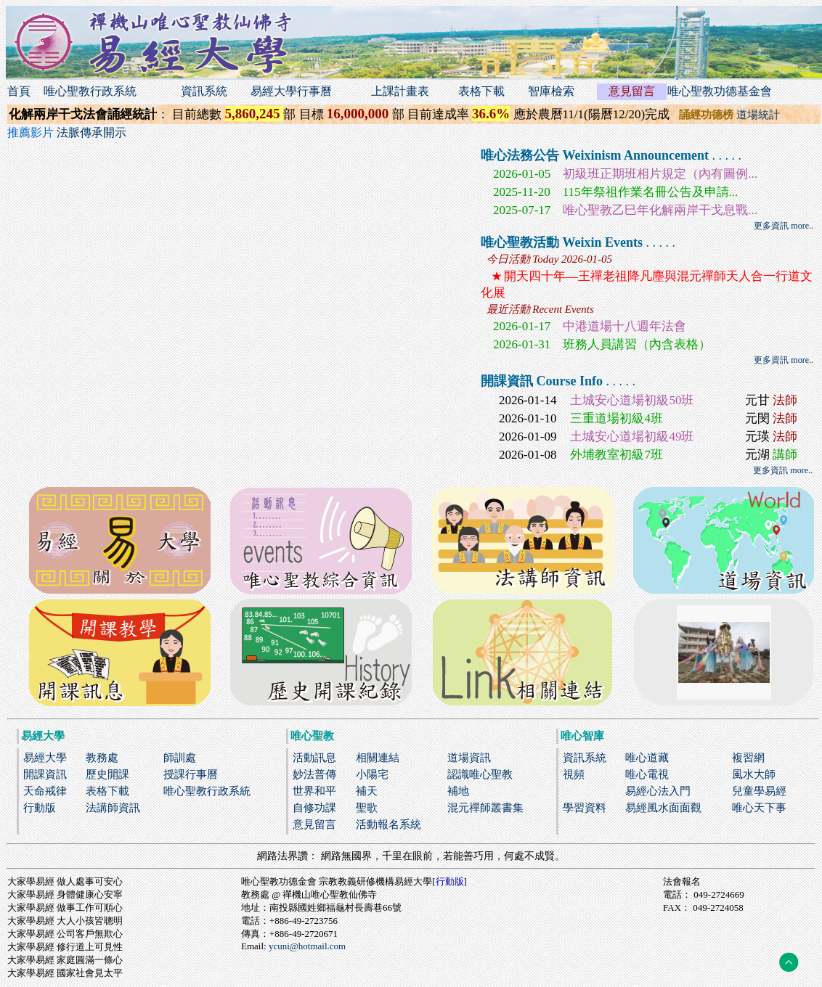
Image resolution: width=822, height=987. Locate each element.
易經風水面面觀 (663, 808)
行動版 (39, 808)
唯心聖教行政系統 (90, 91)
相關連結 (377, 757)
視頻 (574, 774)
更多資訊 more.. (783, 226)
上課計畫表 (400, 91)
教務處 (102, 757)
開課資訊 (45, 774)
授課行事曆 (190, 774)
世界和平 (314, 791)
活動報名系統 (388, 824)
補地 (458, 791)
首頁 (18, 91)
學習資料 (584, 808)
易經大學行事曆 (291, 91)
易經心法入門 (658, 791)
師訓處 (179, 757)
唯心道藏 (647, 757)
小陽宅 (372, 774)
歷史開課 (107, 774)
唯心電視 (647, 774)
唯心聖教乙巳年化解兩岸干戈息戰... (660, 210)
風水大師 (754, 774)
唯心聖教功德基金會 (719, 91)
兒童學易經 (759, 791)
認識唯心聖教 (480, 774)
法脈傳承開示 (91, 132)
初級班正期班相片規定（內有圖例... (660, 174)
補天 (367, 791)
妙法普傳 (314, 774)
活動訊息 (314, 757)
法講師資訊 (113, 808)
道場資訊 (469, 757)
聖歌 (367, 808)
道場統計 (758, 114)
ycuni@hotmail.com (307, 946)
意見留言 (632, 91)
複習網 (748, 757)
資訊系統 (204, 91)
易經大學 (45, 757)
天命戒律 (45, 791)
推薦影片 (32, 132)
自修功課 (314, 808)
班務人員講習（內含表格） (637, 344)
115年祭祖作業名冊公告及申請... (650, 192)
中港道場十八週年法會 (624, 326)
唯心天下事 (759, 808)
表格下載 (481, 91)
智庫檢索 (551, 91)
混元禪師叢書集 (485, 808)
